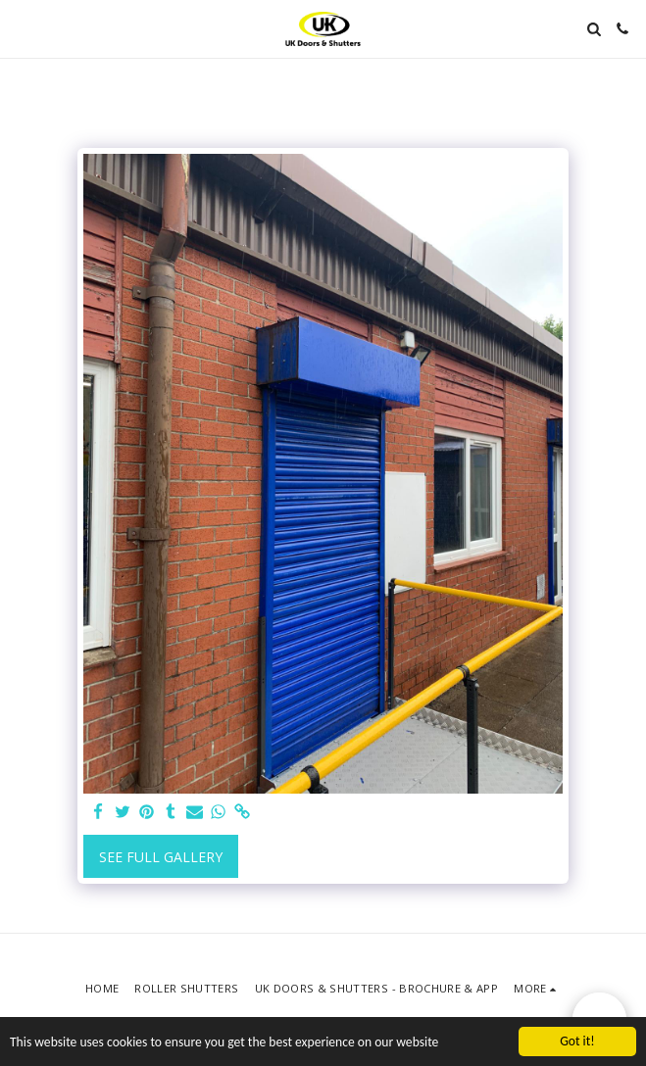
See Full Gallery (161, 857)
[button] (21, 28)
